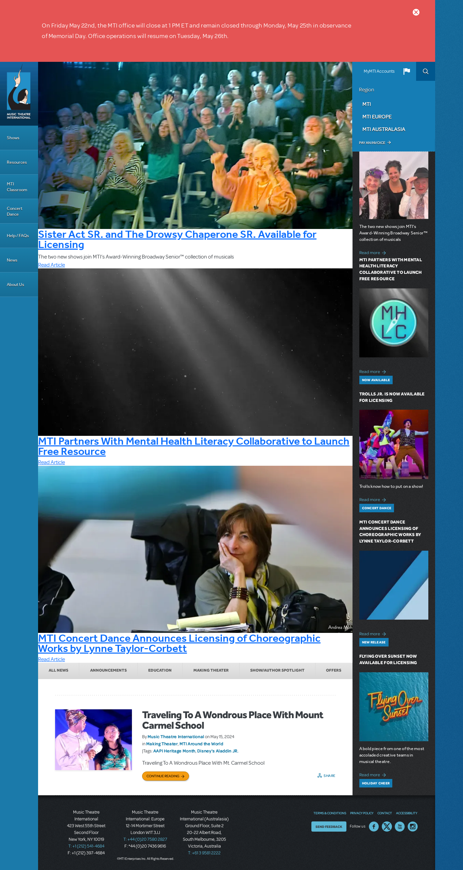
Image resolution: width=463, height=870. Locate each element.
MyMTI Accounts (379, 71)
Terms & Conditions (329, 813)
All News (58, 670)
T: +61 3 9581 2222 (204, 853)
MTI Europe (377, 116)
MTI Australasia (383, 129)
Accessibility (406, 813)
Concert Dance (14, 211)
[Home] (19, 94)
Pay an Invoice (372, 142)
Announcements (108, 670)
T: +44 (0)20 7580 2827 (145, 839)
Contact (384, 813)
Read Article (51, 265)
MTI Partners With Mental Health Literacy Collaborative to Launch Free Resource (193, 446)
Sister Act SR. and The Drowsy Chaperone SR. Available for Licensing (177, 239)
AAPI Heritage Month (174, 750)
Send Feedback (328, 826)
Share (330, 775)
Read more (373, 252)
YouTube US (400, 826)
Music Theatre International (176, 736)
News (12, 260)
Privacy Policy (361, 813)
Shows (13, 138)
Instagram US (413, 826)
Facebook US (374, 826)
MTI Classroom (17, 187)
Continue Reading (163, 776)
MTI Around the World (201, 743)
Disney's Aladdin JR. (218, 750)
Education (160, 670)
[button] (406, 71)
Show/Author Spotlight (277, 670)
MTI (366, 104)
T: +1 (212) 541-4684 (86, 846)
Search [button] (425, 71)
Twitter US (387, 826)
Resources (17, 162)
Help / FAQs (18, 235)
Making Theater (211, 670)
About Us (15, 284)
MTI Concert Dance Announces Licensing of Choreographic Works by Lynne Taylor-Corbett (179, 643)
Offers (333, 670)
